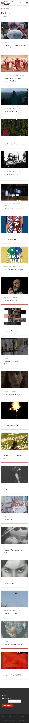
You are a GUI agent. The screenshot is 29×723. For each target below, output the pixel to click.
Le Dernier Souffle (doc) (11, 425)
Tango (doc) (7, 489)
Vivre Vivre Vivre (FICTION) (12, 675)
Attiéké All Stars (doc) (11, 331)
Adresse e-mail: (6, 698)
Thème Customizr (22, 720)
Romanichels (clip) (10, 583)
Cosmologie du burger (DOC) (13, 111)
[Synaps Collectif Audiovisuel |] (2, 3)
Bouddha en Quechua (10, 300)
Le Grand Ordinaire (10, 239)
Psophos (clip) (8, 519)
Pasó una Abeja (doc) (10, 614)
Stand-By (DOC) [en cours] (12, 208)
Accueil (2, 8)
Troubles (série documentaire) (13, 144)
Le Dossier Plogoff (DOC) (12, 174)
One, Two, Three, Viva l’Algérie (13, 270)
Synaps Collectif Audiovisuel (13, 716)
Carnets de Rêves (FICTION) (13, 644)
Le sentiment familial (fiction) (14, 394)
